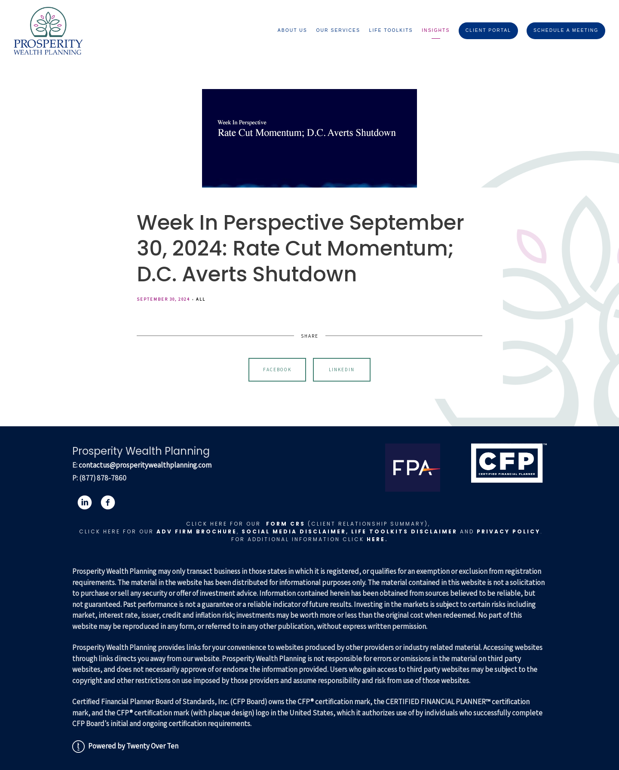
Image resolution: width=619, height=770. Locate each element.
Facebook (277, 370)
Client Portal (488, 30)
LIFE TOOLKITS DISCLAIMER (404, 531)
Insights (436, 30)
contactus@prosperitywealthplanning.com (145, 465)
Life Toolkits (391, 30)
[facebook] (108, 502)
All (200, 299)
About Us (292, 30)
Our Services (338, 30)
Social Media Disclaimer (294, 531)
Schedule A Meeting (565, 30)
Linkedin (342, 370)
